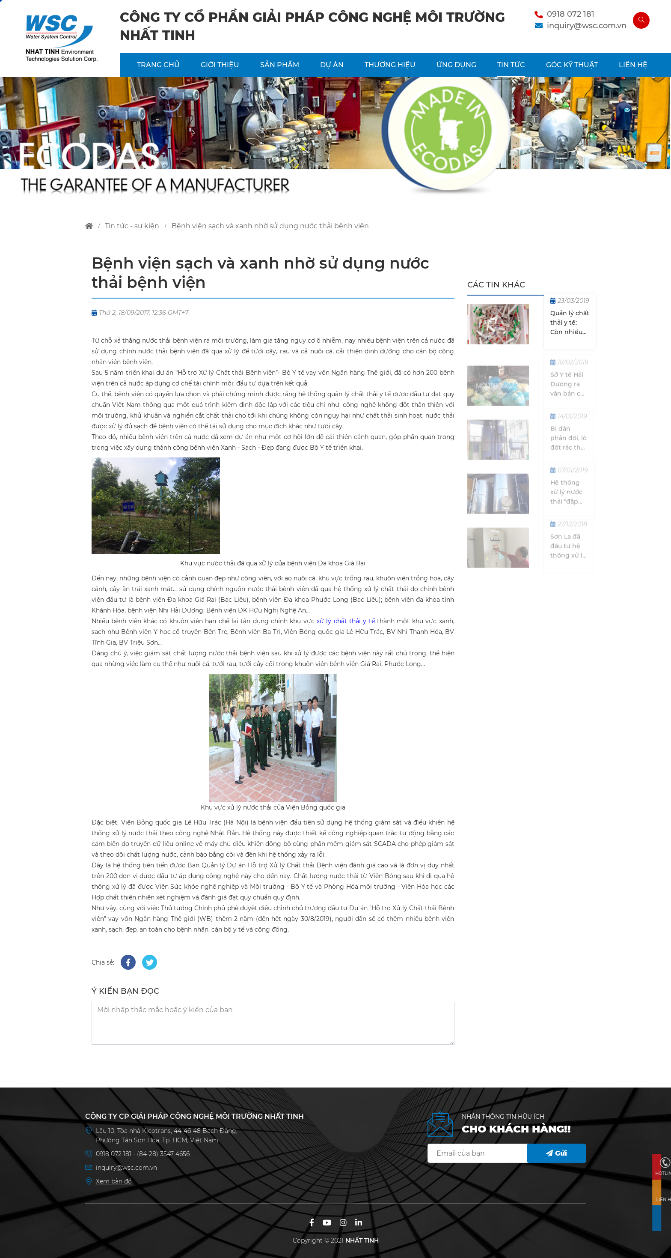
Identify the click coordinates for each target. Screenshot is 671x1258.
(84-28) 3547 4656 (163, 1154)
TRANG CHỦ (158, 65)
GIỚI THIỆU (220, 65)
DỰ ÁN (332, 65)
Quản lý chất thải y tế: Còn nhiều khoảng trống (569, 323)
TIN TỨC (511, 65)
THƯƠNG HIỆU (390, 65)
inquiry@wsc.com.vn (586, 25)
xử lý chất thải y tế (346, 621)
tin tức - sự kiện (132, 226)
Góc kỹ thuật (572, 65)
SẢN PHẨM (279, 65)
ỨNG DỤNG (456, 65)
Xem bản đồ (114, 1181)
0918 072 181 (570, 14)
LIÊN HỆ (633, 65)
